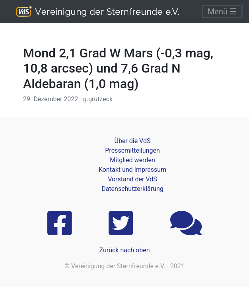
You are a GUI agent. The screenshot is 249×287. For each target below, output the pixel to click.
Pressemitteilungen (132, 150)
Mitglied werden (132, 160)
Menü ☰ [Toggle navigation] (222, 11)
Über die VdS (133, 141)
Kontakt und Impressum (132, 169)
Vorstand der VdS (132, 179)
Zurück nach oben (124, 250)
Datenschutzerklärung (132, 189)
